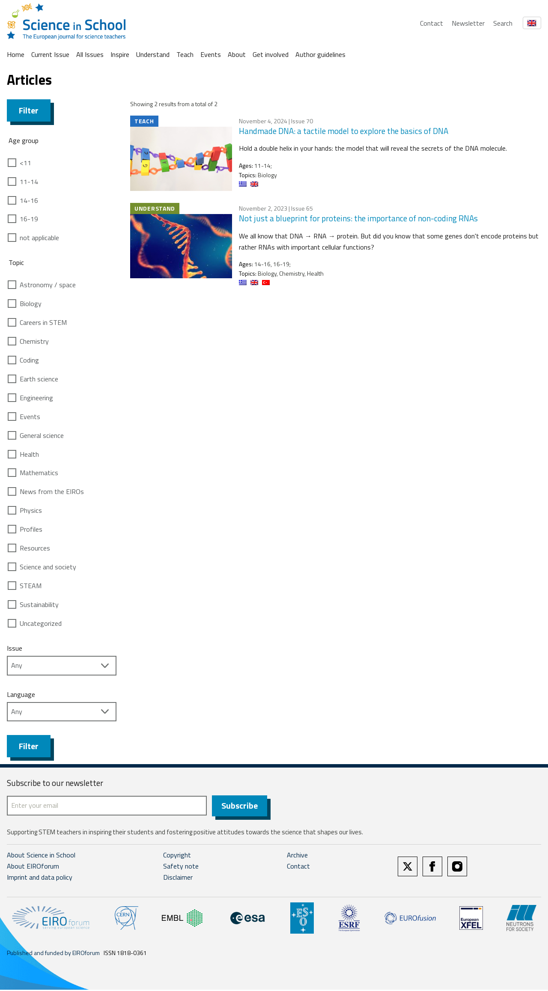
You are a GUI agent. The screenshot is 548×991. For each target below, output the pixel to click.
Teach (185, 54)
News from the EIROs (52, 491)
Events (210, 54)
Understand (153, 54)
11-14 (29, 181)
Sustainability (39, 604)
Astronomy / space (48, 285)
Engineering (36, 398)
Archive (297, 856)
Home (15, 54)
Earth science (39, 379)
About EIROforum (33, 868)
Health (29, 454)
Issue (14, 648)
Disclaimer (178, 878)
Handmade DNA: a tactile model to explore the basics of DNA (343, 131)
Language (21, 694)
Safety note (181, 868)
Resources (35, 548)
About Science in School (41, 856)
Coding (29, 360)
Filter (29, 110)
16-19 (29, 219)
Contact (431, 23)
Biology (31, 303)
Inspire (119, 54)
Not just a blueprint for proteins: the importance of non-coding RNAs (358, 218)
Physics (31, 510)
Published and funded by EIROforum (53, 953)
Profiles (31, 529)
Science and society (48, 567)
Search (502, 23)
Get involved (271, 54)
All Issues (90, 54)
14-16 (29, 200)
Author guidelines (320, 54)
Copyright (177, 856)
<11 (25, 163)
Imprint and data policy (39, 878)
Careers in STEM (43, 322)
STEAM (31, 585)
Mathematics (39, 472)
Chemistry (34, 341)
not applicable (39, 237)
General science (42, 435)
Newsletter (468, 23)
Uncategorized (41, 623)
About (237, 54)
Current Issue (50, 54)
